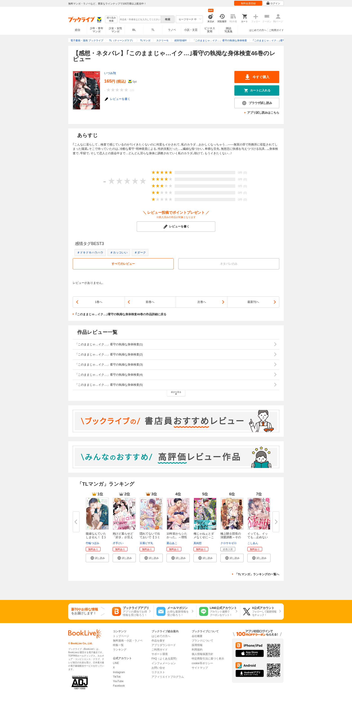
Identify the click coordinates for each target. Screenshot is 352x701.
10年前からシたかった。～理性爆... (177, 537)
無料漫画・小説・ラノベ (128, 640)
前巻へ (150, 302)
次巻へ (201, 302)
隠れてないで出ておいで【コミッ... (150, 537)
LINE (116, 663)
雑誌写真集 (228, 30)
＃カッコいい (119, 252)
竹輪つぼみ (92, 543)
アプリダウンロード (164, 645)
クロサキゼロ (228, 543)
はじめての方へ (257, 30)
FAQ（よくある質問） (165, 658)
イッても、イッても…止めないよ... (257, 537)
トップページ (121, 636)
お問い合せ (158, 667)
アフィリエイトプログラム (168, 676)
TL (152, 29)
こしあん (252, 543)
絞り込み (111, 19)
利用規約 (197, 649)
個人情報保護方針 (202, 654)
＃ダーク (140, 252)
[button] (97, 558)
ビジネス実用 (209, 30)
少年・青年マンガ (96, 30)
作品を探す (158, 640)
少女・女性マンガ (115, 30)
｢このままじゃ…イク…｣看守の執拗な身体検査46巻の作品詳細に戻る (120, 314)
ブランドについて (202, 640)
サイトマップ (200, 667)
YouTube (118, 681)
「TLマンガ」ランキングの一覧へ (257, 574)
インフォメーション (164, 663)
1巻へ (98, 302)
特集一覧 (118, 645)
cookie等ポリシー (202, 663)
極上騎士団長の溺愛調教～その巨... (230, 537)
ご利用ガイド (276, 30)
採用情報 (197, 645)
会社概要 (197, 636)
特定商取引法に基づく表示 (208, 658)
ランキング (119, 649)
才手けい (118, 543)
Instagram (119, 672)
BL (134, 29)
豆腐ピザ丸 (146, 543)
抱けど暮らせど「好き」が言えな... (123, 537)
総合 (77, 29)
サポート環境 (160, 654)
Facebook (119, 685)
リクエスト (158, 672)
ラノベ (172, 29)
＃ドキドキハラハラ (90, 252)
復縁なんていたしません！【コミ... (96, 537)
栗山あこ (172, 543)
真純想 (198, 543)
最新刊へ (253, 302)
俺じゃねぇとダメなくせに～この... (204, 537)
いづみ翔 (110, 73)
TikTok (117, 676)
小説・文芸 (191, 29)
